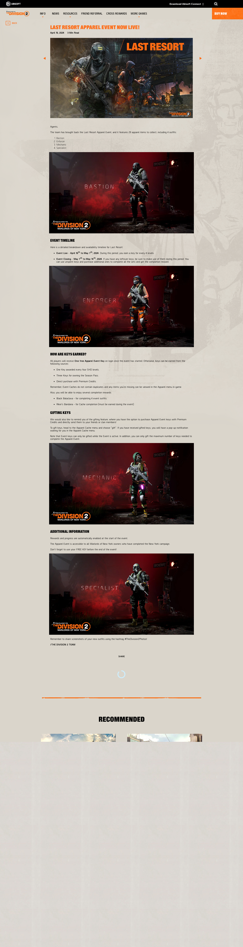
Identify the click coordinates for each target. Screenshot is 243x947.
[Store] (31, 879)
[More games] (139, 13)
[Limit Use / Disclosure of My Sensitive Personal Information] (31, 937)
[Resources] (70, 13)
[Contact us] (31, 911)
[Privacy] (31, 915)
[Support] (31, 903)
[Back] (13, 23)
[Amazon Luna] (127, 914)
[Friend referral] (92, 13)
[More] (49, 796)
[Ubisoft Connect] (31, 885)
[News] (56, 13)
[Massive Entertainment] (87, 897)
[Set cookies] (17, 943)
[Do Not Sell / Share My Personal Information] (31, 930)
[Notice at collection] (31, 924)
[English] (216, 861)
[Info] (42, 13)
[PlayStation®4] (127, 901)
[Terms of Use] (31, 919)
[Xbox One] (127, 895)
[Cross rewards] (117, 13)
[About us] (31, 891)
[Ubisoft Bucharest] (87, 904)
